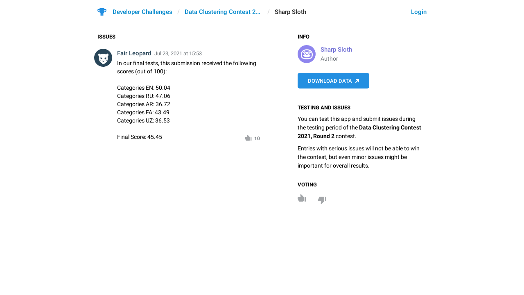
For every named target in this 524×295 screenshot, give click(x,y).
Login (419, 12)
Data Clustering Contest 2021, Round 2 (223, 12)
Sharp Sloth (336, 49)
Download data (330, 81)
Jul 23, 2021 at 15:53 (178, 53)
